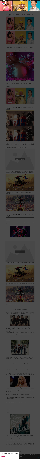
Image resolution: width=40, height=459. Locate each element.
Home (20, 0)
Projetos (27, 0)
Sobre (23, 0)
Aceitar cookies (3, 456)
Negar (6, 456)
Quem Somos (22, 0)
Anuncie (25, 0)
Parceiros (29, 0)
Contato (30, 0)
